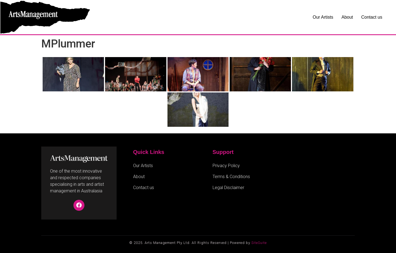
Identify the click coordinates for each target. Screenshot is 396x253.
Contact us (371, 17)
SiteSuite (259, 243)
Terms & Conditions (231, 176)
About (347, 17)
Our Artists (323, 17)
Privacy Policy (226, 165)
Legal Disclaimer (228, 187)
